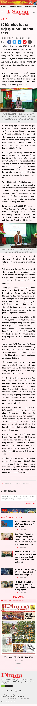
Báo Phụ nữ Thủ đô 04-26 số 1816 (18, 657)
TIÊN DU (17, 483)
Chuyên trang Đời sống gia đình (15, 6)
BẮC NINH (26, 483)
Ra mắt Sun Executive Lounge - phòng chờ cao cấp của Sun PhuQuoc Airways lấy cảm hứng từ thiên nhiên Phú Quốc (25, 539)
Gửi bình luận (30, 503)
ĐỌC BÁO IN (18, 597)
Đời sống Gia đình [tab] (19, 600)
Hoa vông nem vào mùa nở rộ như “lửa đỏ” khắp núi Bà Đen (25, 524)
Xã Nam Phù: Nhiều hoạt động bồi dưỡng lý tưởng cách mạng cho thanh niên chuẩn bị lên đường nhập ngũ (25, 557)
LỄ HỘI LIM (8, 483)
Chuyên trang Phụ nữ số (30, 6)
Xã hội (4, 19)
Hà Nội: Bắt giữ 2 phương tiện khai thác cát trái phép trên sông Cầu (25, 572)
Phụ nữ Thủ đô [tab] (6, 600)
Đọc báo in (3, 6)
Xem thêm (18, 667)
